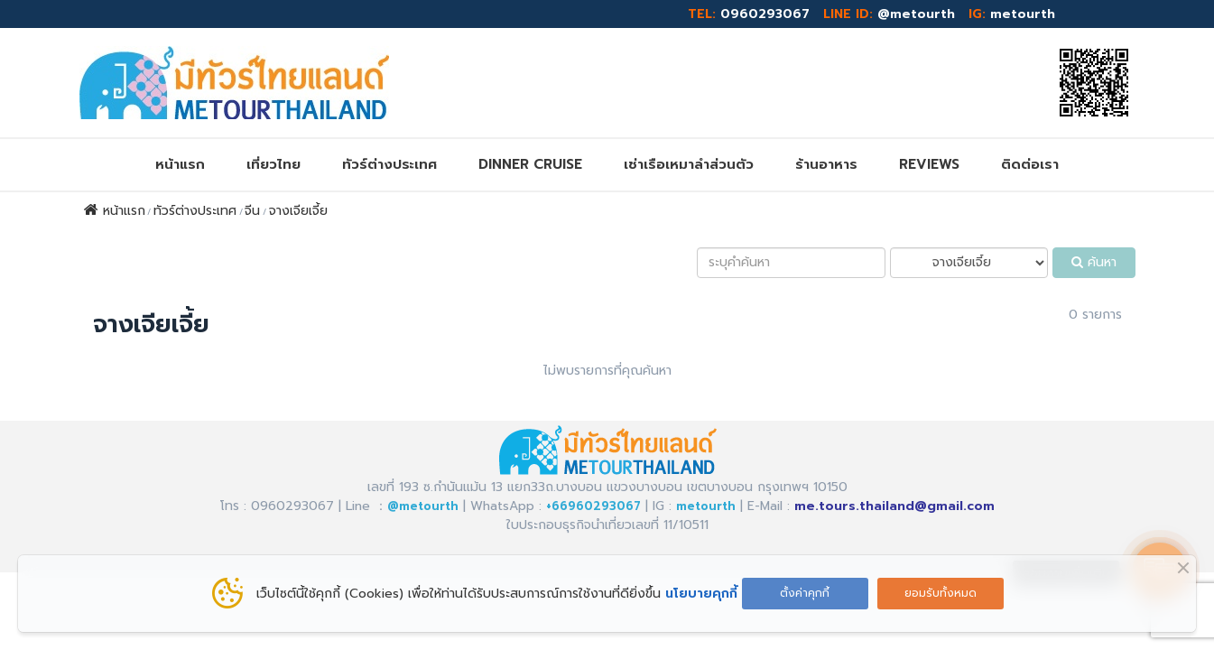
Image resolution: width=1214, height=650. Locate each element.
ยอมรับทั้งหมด (940, 593)
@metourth (916, 14)
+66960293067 (593, 506)
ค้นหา (1094, 262)
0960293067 (765, 14)
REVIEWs (929, 164)
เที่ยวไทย (273, 164)
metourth (1022, 14)
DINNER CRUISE (530, 164)
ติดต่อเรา (1030, 164)
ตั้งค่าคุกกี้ (804, 593)
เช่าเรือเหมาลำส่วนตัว (689, 164)
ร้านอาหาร (826, 164)
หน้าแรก (180, 164)
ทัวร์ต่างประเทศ (389, 164)
